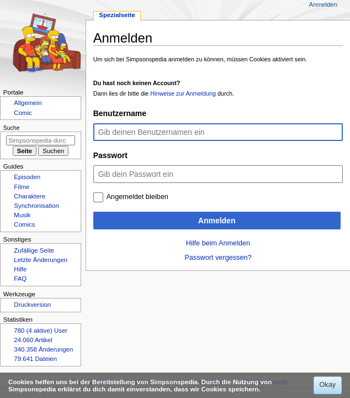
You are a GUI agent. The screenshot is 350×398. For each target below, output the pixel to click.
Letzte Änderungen (40, 259)
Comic (22, 112)
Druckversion (32, 304)
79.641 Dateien (35, 358)
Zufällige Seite (34, 250)
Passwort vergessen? (217, 257)
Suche (11, 127)
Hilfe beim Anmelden (218, 243)
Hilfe (20, 269)
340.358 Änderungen (43, 349)
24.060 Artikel (33, 340)
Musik (22, 215)
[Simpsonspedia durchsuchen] (40, 140)
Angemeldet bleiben (137, 197)
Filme (21, 187)
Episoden (27, 177)
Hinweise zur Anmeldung (183, 93)
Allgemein (27, 103)
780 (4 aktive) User (40, 330)
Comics (24, 224)
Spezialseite (117, 15)
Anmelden (217, 220)
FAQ (20, 278)
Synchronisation (36, 205)
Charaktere (29, 196)
